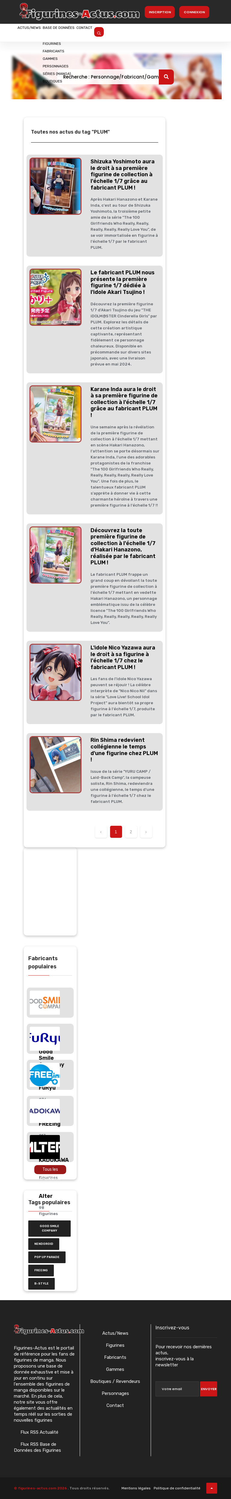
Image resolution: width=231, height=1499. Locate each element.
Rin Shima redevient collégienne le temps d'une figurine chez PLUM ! (124, 750)
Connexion (194, 12)
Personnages (115, 1393)
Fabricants (115, 1357)
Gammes (115, 1369)
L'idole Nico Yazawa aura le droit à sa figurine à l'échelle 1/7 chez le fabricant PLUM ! (123, 657)
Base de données (80, 32)
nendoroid (43, 1244)
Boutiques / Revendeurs (115, 1381)
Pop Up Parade (47, 1257)
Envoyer (209, 1388)
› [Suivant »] (146, 831)
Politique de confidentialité (177, 1488)
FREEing (41, 1270)
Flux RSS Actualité (38, 1432)
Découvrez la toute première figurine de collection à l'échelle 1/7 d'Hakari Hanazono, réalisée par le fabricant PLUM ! (123, 546)
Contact (121, 32)
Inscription (160, 12)
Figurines (115, 1345)
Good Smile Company (49, 1228)
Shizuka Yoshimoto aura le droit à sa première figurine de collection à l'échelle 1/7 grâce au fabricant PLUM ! (123, 174)
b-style (41, 1283)
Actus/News (36, 32)
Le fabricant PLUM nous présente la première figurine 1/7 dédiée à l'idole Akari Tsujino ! (123, 282)
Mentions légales (136, 1488)
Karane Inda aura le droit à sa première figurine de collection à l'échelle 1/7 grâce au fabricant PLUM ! (124, 402)
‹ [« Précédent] (101, 831)
